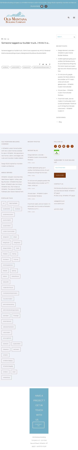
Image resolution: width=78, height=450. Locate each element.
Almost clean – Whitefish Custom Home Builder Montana (65, 93)
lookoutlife (6, 282)
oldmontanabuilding (8, 304)
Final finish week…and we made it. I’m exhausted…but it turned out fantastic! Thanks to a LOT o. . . (39, 206)
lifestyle (5, 270)
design (15, 237)
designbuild (26, 67)
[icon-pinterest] (68, 146)
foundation (6, 259)
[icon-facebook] (46, 6)
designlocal (17, 242)
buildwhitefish (16, 67)
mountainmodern (7, 298)
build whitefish (7, 220)
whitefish (5, 355)
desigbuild (6, 237)
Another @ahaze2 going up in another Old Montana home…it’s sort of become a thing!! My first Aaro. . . (38, 170)
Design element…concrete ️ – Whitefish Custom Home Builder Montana (66, 53)
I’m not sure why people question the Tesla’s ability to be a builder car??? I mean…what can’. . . (39, 183)
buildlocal (5, 67)
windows (5, 372)
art (3, 203)
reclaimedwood (7, 321)
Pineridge (15, 315)
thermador (16, 349)
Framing (16, 259)
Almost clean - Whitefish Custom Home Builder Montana (38, 195)
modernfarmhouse (8, 287)
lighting (14, 270)
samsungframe (7, 338)
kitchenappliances (8, 265)
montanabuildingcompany (10, 293)
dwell (17, 248)
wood (13, 372)
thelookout (6, 349)
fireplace (5, 254)
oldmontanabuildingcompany (42, 67)
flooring (14, 254)
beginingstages (13, 203)
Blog (60, 122)
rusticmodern (6, 332)
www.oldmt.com (59, 203)
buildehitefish (6, 209)
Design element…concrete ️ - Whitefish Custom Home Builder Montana (37, 157)
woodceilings (6, 377)
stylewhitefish (16, 343)
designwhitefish (7, 248)
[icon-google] (73, 146)
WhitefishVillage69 (8, 366)
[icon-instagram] (42, 6)
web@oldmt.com (59, 201)
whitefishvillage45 (7, 360)
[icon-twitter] (60, 146)
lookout (5, 276)
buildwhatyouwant (8, 214)
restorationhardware (8, 327)
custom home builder (8, 231)
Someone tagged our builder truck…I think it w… (25, 43)
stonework (5, 343)
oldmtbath (6, 315)
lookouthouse (15, 276)
